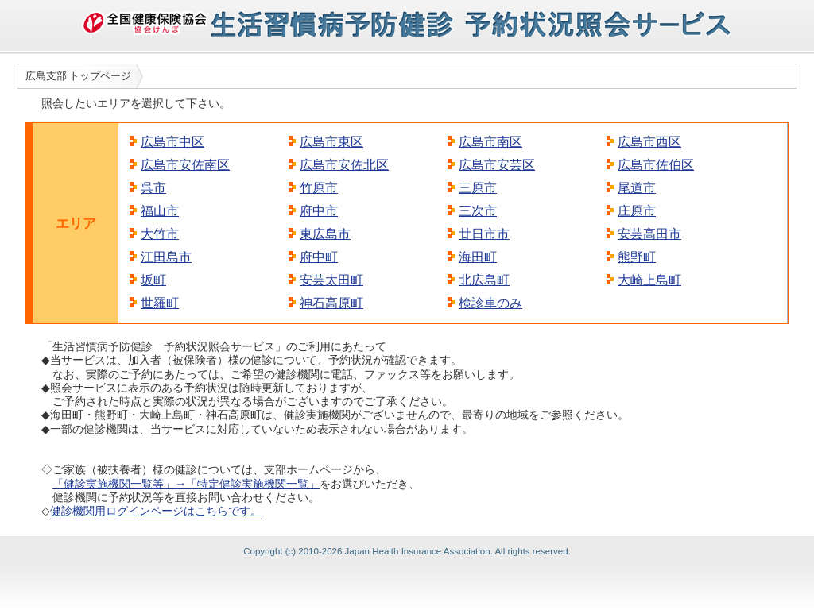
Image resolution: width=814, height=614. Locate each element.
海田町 (478, 257)
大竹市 (160, 234)
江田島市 (166, 257)
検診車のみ (490, 303)
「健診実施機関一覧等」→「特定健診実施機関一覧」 (186, 483)
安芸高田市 (649, 234)
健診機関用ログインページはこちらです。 (156, 510)
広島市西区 (649, 142)
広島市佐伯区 (656, 165)
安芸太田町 (331, 280)
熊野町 (637, 257)
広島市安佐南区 (185, 165)
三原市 (478, 188)
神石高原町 (331, 303)
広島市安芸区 (497, 165)
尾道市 (637, 188)
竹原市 (319, 188)
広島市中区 (172, 142)
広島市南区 (490, 142)
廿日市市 (484, 234)
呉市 (153, 188)
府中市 (319, 211)
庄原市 (637, 211)
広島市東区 (331, 142)
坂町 (153, 280)
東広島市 (325, 234)
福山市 (160, 211)
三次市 (478, 211)
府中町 (319, 257)
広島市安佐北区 (344, 165)
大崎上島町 (649, 280)
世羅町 (160, 303)
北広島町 (484, 280)
